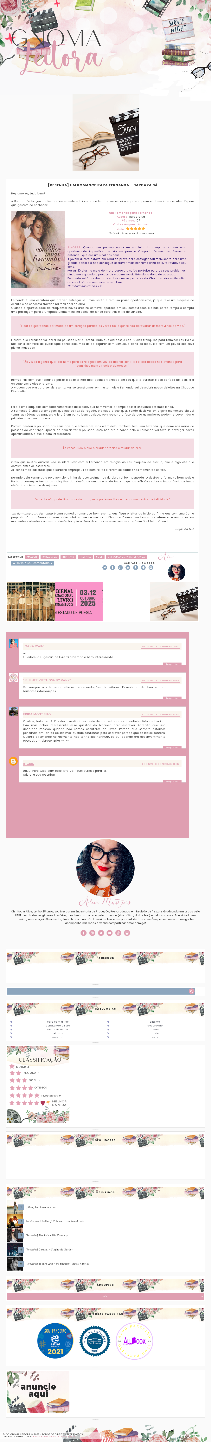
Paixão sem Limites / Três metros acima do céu (55, 1221)
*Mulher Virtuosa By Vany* (47, 680)
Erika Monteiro (37, 714)
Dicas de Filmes (58, 1029)
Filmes (155, 1029)
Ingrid (28, 763)
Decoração (155, 1025)
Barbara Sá (49, 556)
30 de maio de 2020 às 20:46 (160, 680)
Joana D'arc (33, 646)
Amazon (143, 224)
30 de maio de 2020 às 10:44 (160, 646)
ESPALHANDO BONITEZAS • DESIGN (54, 1436)
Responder (172, 664)
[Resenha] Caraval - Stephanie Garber (49, 1249)
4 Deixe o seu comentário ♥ (32, 563)
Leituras (58, 1033)
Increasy (68, 556)
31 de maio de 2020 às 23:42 (160, 714)
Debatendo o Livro (58, 1025)
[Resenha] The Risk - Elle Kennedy (47, 1235)
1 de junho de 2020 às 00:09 (160, 763)
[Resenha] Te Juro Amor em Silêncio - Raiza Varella (57, 1263)
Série (155, 1037)
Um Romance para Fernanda (126, 556)
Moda (155, 1033)
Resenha (85, 556)
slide (99, 556)
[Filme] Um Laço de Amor (41, 1207)
